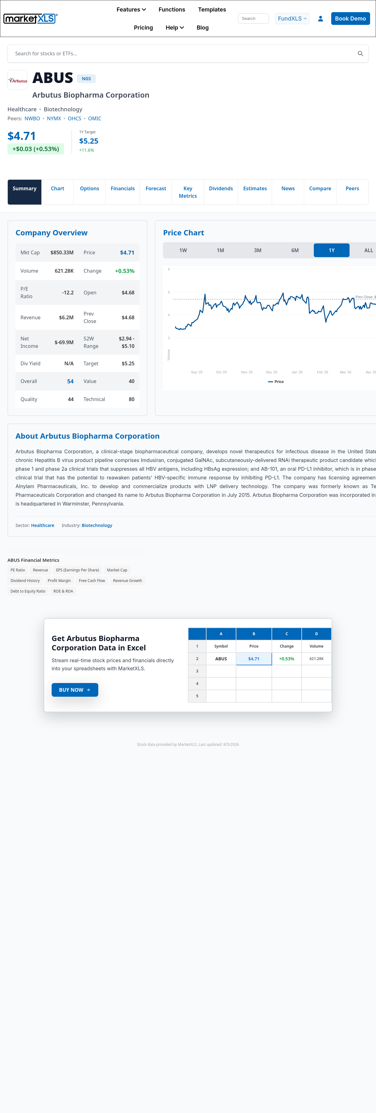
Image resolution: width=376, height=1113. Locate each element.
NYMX (54, 118)
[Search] (253, 18)
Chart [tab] (57, 188)
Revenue (40, 570)
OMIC (94, 118)
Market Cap (117, 570)
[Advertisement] (212, 120)
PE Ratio (18, 570)
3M (258, 250)
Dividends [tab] (221, 188)
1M (220, 250)
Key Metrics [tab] (188, 192)
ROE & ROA (63, 591)
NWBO (32, 118)
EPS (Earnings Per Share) (77, 570)
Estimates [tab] (255, 188)
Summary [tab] (24, 188)
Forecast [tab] (156, 188)
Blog (203, 27)
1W (183, 250)
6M (295, 250)
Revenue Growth (127, 580)
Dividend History (25, 580)
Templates (212, 9)
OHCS (74, 118)
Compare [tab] (320, 188)
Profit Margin (59, 580)
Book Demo (350, 18)
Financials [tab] (123, 188)
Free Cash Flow (92, 580)
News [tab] (288, 188)
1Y (332, 250)
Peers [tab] (352, 188)
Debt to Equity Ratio (28, 591)
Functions (172, 9)
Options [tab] (89, 188)
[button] (131, 9)
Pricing (143, 27)
